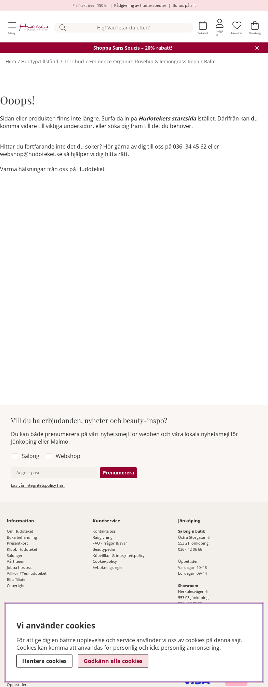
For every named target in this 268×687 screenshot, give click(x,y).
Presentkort (17, 543)
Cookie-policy (105, 561)
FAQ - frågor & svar (110, 543)
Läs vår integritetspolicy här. (38, 485)
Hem (10, 61)
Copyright (16, 585)
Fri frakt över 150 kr (90, 5)
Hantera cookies (44, 661)
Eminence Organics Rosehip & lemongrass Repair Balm (152, 61)
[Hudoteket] (35, 27)
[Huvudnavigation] (12, 28)
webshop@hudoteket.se (31, 154)
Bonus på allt (184, 5)
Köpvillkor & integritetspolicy (119, 555)
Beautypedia (104, 549)
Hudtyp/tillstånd (39, 61)
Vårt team (15, 561)
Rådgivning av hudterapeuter (140, 5)
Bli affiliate (16, 579)
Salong (30, 456)
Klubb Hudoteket (22, 549)
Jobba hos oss (19, 567)
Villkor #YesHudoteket (26, 573)
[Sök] (123, 28)
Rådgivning (102, 537)
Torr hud (74, 61)
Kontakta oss (104, 531)
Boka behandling (22, 537)
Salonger (15, 555)
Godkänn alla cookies (113, 661)
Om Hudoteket (20, 531)
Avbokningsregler (108, 567)
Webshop (68, 456)
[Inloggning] (219, 27)
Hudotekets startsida (167, 118)
